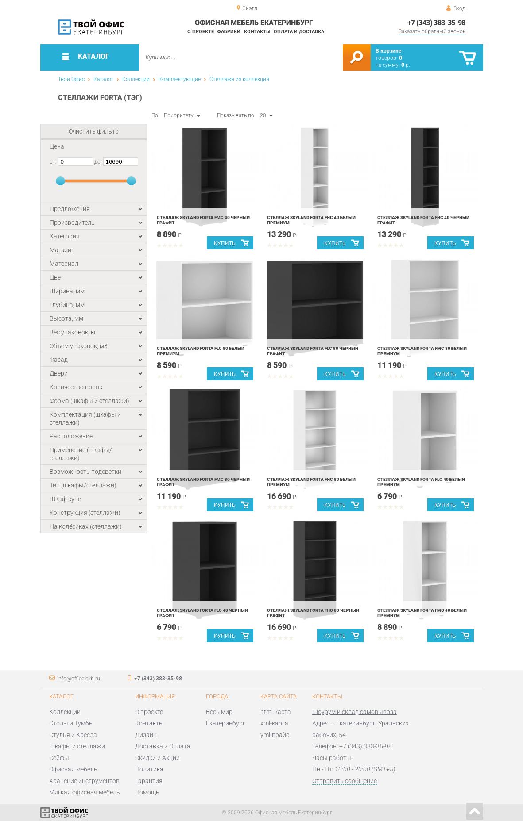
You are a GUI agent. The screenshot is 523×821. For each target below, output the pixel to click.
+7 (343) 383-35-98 (436, 23)
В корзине (388, 51)
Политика (149, 769)
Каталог (103, 79)
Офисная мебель (73, 769)
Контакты (257, 32)
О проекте (200, 32)
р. (405, 65)
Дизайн (146, 734)
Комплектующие (180, 79)
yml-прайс (274, 734)
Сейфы (59, 757)
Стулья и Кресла (73, 734)
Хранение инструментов (84, 780)
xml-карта (274, 723)
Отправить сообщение (344, 780)
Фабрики (228, 32)
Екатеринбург (225, 723)
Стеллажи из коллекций (239, 79)
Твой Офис (71, 79)
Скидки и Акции (157, 757)
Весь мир (219, 711)
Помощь (147, 792)
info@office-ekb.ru (78, 678)
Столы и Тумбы (71, 723)
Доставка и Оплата (162, 746)
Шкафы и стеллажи (77, 746)
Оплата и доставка (299, 32)
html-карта (275, 711)
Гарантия (149, 780)
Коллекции (136, 79)
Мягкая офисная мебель (84, 792)
